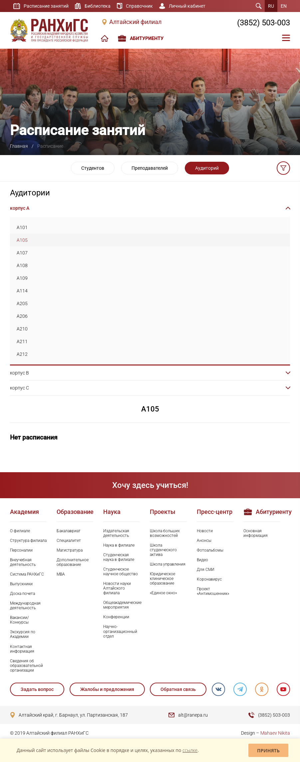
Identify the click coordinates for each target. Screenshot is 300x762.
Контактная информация (22, 649)
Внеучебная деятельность (23, 562)
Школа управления (167, 564)
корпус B (19, 372)
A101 (22, 227)
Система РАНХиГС (27, 574)
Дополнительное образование (73, 562)
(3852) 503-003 (263, 23)
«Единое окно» (163, 593)
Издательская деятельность (116, 533)
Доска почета (22, 593)
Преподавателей (150, 168)
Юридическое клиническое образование (162, 579)
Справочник (139, 6)
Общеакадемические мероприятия (121, 605)
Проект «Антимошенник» (213, 591)
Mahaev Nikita (275, 733)
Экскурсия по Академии (22, 634)
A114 (22, 290)
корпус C (19, 388)
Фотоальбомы (210, 550)
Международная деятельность (25, 605)
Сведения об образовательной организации (26, 666)
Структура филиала (28, 540)
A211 (22, 341)
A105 (22, 240)
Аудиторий (207, 168)
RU (271, 6)
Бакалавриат (69, 531)
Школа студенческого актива (163, 550)
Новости (205, 531)
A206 (22, 316)
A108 (22, 265)
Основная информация (255, 533)
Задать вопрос (37, 689)
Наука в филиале (119, 545)
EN (284, 6)
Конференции (116, 617)
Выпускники (21, 584)
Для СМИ (205, 569)
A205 (22, 303)
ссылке (189, 750)
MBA (61, 574)
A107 (22, 252)
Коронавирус (209, 579)
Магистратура (70, 550)
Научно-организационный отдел (120, 631)
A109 (22, 278)
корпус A (19, 208)
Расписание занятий (46, 6)
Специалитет (69, 540)
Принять (268, 750)
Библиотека (98, 6)
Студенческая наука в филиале (118, 557)
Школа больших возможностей (165, 533)
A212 (22, 354)
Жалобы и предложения (107, 689)
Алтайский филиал (135, 22)
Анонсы (204, 540)
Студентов (92, 168)
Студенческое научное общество (120, 571)
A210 (22, 328)
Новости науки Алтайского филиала (117, 588)
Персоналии (21, 550)
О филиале (20, 531)
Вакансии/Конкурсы (19, 620)
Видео (202, 560)
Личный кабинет (187, 6)
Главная (19, 146)
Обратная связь (178, 689)
